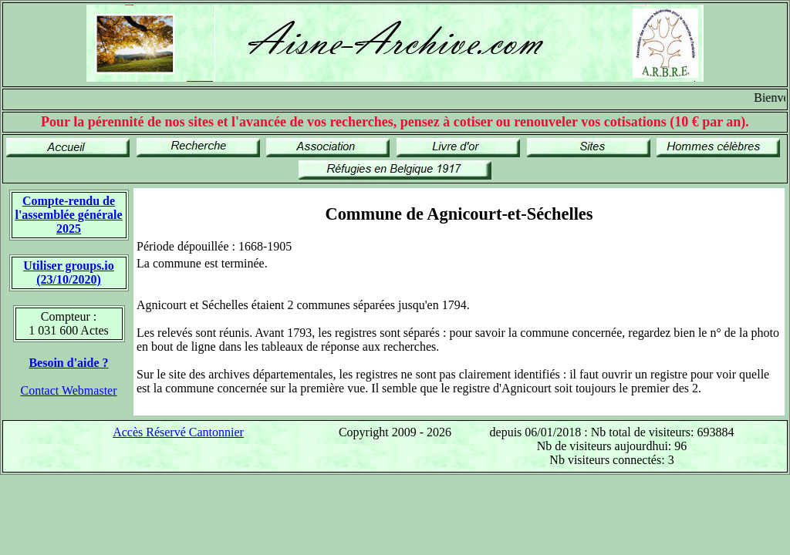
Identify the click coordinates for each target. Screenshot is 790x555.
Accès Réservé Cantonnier (178, 432)
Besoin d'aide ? (68, 362)
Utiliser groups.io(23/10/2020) (68, 272)
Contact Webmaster (68, 390)
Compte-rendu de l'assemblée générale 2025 (68, 214)
